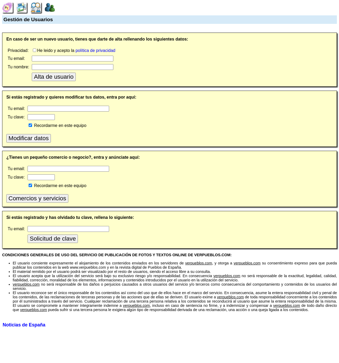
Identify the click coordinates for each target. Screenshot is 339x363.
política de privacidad (95, 50)
